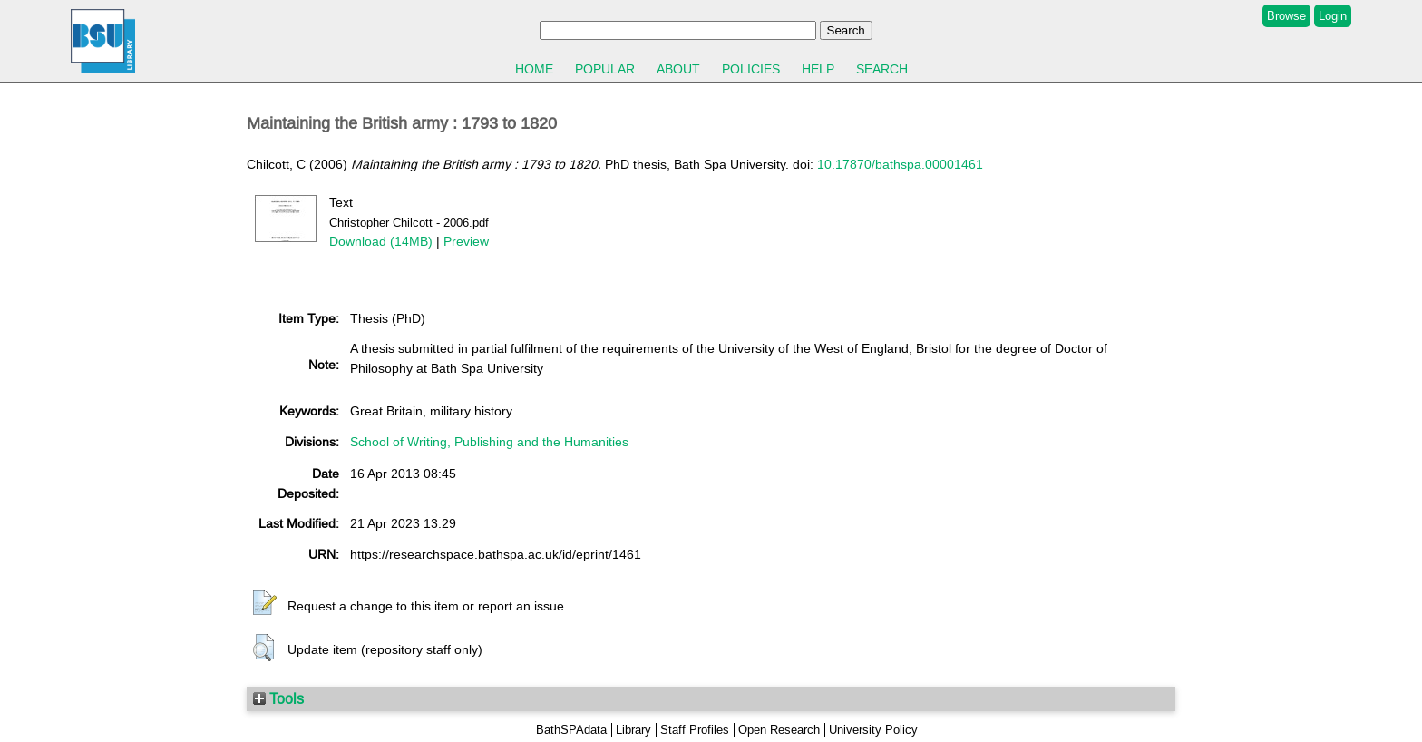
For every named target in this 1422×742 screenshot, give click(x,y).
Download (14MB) (381, 241)
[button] (265, 603)
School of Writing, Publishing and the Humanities (489, 441)
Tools (278, 698)
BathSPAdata (571, 730)
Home (534, 69)
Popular (605, 69)
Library (633, 730)
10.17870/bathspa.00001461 (900, 164)
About (678, 69)
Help (818, 69)
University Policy (873, 730)
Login (1333, 16)
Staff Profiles (694, 730)
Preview (466, 241)
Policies (751, 69)
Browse (1286, 16)
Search (882, 69)
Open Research (779, 730)
